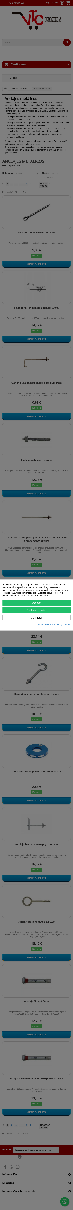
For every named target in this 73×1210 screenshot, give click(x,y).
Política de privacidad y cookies (54, 624)
